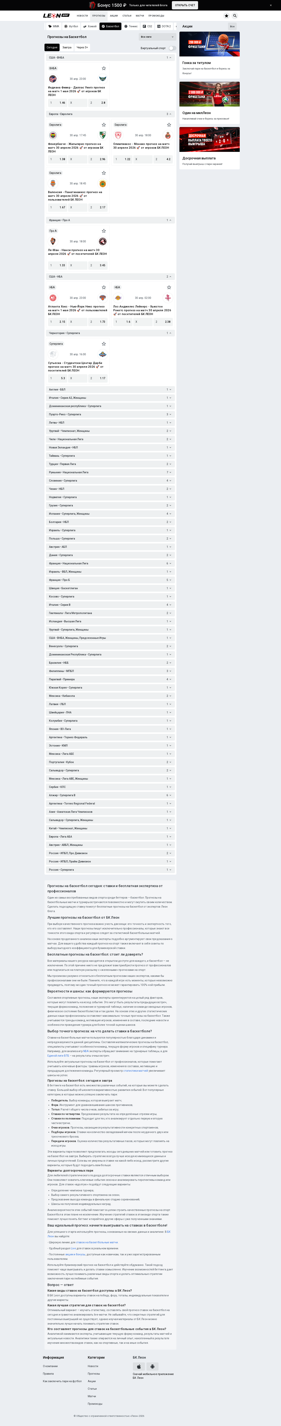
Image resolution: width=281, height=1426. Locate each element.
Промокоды (156, 15)
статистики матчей (135, 1070)
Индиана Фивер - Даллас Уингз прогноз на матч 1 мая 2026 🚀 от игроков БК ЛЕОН (76, 91)
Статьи (127, 15)
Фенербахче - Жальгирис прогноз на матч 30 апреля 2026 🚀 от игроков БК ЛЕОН (75, 147)
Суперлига (56, 343)
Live (73, 1248)
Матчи (140, 15)
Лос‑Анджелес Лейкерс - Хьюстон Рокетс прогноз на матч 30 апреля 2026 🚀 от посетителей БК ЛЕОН (142, 310)
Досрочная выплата (199, 158)
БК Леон (139, 1357)
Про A (53, 230)
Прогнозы (98, 15)
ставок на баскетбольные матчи (96, 1242)
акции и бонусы (75, 1254)
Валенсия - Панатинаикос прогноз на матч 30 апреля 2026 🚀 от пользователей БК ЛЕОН (75, 195)
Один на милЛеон (196, 113)
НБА (52, 287)
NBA (86, 1051)
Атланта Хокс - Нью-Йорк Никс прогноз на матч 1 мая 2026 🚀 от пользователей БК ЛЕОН (77, 310)
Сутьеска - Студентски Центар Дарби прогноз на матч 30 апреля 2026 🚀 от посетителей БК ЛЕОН (76, 366)
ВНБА (53, 68)
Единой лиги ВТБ (58, 1055)
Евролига (55, 124)
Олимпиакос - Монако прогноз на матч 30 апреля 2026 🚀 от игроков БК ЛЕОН (141, 145)
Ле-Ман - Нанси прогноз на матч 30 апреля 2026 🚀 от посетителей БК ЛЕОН (77, 252)
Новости (82, 15)
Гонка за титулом (196, 63)
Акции (114, 15)
